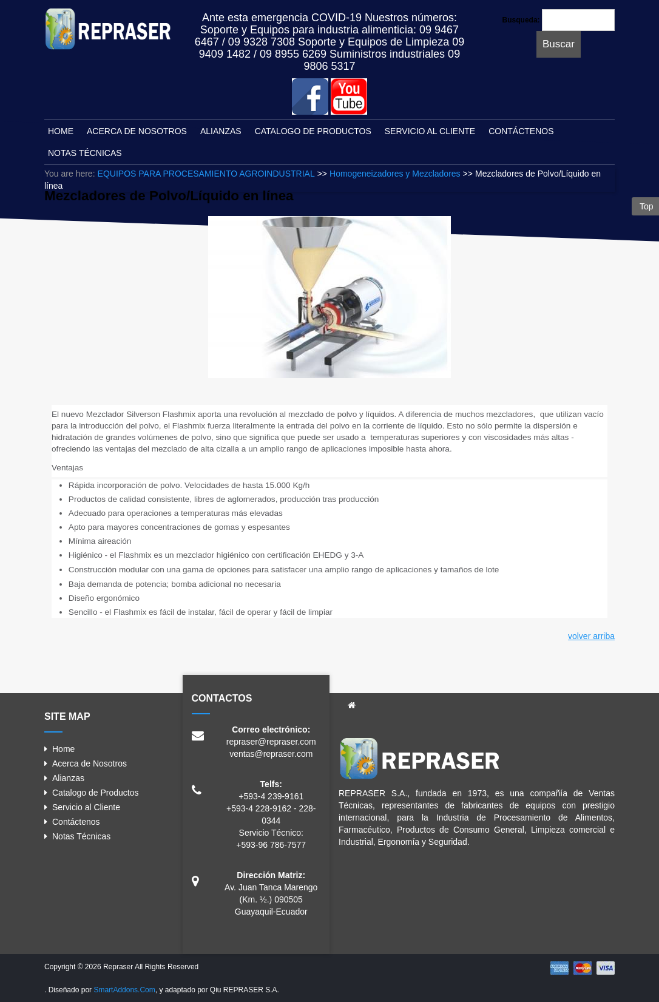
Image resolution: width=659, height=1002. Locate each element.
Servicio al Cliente (86, 807)
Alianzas (68, 778)
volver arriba (591, 636)
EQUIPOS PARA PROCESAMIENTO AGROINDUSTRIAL (206, 173)
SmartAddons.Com (124, 990)
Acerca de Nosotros (89, 763)
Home (63, 749)
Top (645, 206)
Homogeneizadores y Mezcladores (395, 173)
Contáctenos (76, 822)
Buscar (558, 44)
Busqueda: (521, 20)
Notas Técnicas (81, 836)
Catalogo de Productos (95, 792)
